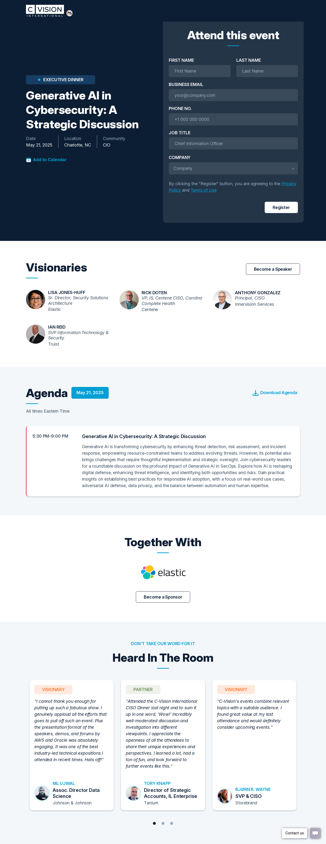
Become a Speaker (273, 269)
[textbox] (233, 168)
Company (179, 157)
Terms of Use (204, 190)
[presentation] (205, 207)
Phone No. (180, 108)
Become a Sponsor (163, 596)
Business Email (186, 84)
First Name (181, 60)
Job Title (179, 132)
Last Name (248, 60)
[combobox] (233, 168)
